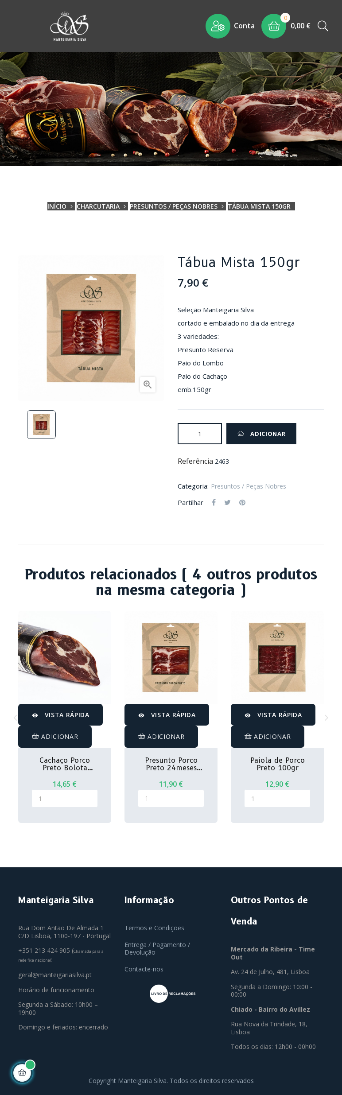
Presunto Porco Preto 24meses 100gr (171, 764)
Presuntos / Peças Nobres (248, 486)
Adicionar (261, 434)
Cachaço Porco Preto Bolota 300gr (64, 764)
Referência (195, 462)
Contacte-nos (143, 969)
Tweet (227, 503)
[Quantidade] (200, 433)
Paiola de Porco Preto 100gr (277, 764)
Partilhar (214, 503)
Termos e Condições (154, 928)
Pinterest (242, 503)
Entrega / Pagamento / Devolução (157, 948)
